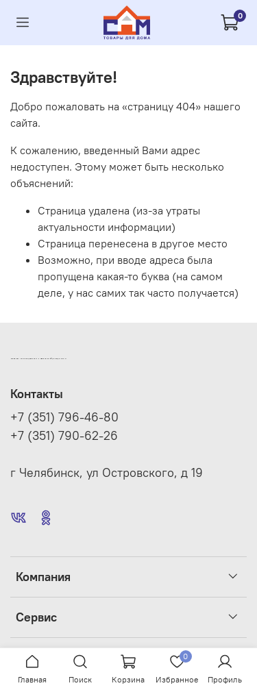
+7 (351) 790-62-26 (64, 435)
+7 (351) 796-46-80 (64, 417)
